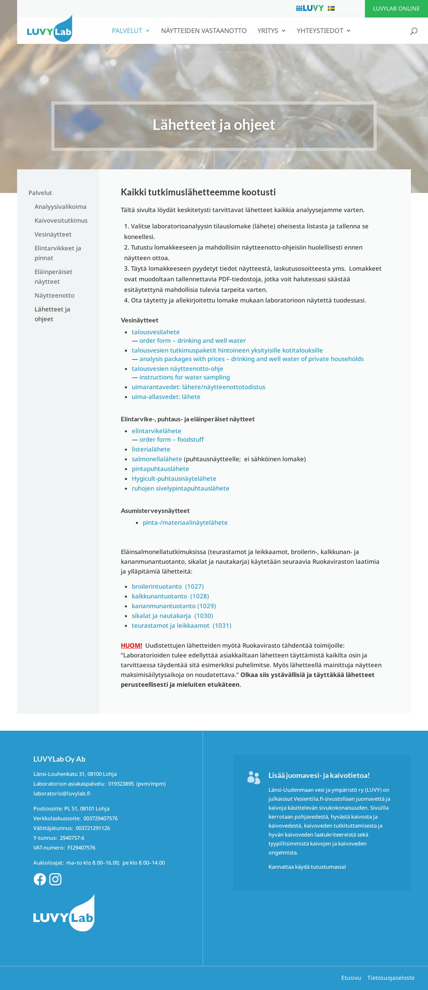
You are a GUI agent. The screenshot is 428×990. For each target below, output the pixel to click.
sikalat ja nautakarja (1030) (172, 615)
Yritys (268, 31)
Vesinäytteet (53, 234)
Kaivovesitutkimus (61, 220)
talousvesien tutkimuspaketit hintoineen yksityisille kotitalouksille (227, 350)
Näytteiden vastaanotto (204, 31)
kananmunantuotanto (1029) (174, 606)
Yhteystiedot (320, 31)
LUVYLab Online (396, 8)
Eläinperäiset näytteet (53, 276)
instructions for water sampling (185, 377)
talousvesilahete (156, 332)
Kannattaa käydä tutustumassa (307, 866)
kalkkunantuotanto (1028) (170, 596)
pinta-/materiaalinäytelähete (185, 522)
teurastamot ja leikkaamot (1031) (181, 625)
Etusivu (351, 977)
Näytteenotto (54, 295)
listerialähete (151, 449)
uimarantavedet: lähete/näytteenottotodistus (198, 387)
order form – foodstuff (172, 439)
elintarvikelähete (156, 431)
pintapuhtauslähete (160, 468)
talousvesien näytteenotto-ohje (177, 368)
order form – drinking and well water (193, 340)
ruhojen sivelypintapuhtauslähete (180, 488)
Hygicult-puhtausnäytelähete (174, 478)
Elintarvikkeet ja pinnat (58, 253)
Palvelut (127, 31)
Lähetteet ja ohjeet (52, 314)
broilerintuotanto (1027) (168, 586)
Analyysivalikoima (61, 206)
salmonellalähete (157, 459)
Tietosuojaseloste (391, 977)
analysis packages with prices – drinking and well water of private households (252, 359)
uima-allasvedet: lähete (166, 396)
